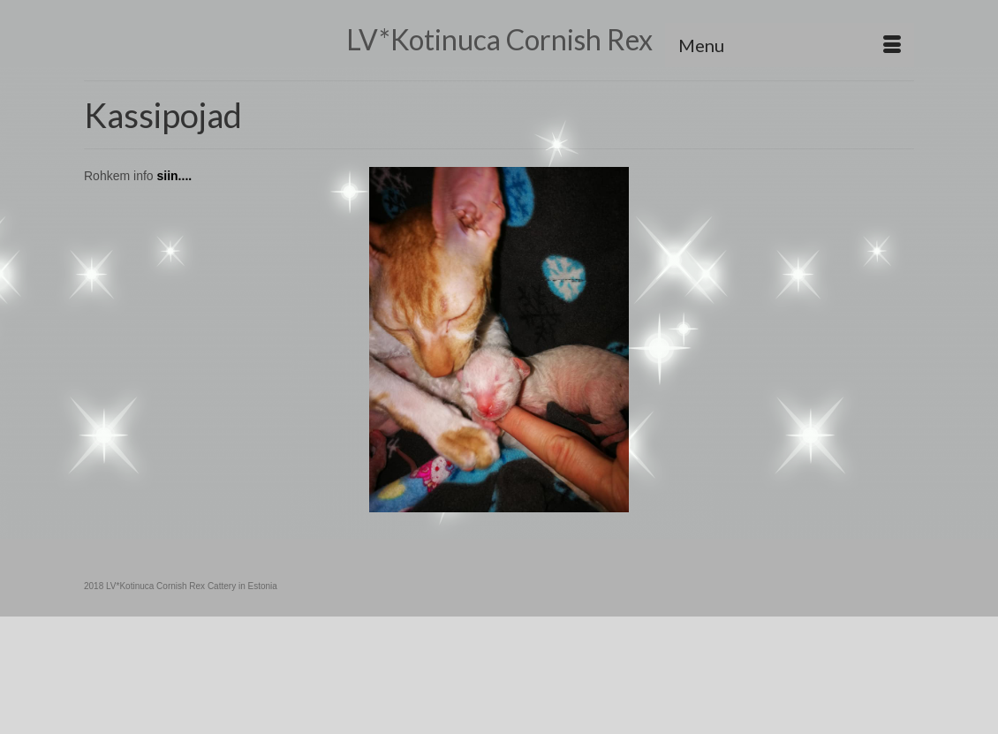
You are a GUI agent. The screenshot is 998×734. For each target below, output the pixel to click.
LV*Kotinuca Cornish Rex (499, 39)
